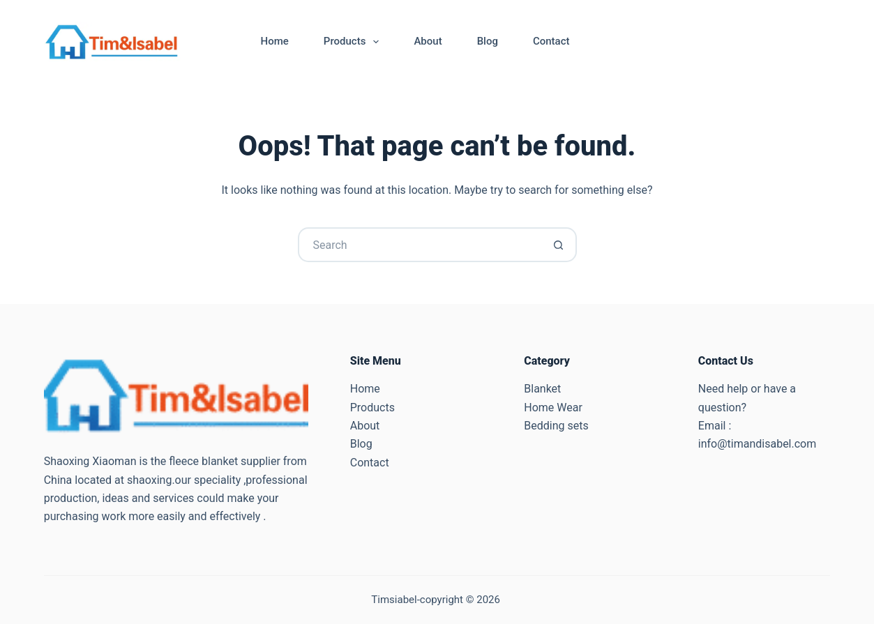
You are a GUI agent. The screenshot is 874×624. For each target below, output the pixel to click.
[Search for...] (420, 244)
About (428, 41)
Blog (487, 41)
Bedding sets (556, 425)
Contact (551, 41)
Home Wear (553, 407)
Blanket (542, 388)
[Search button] (559, 244)
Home (275, 41)
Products (354, 41)
